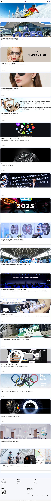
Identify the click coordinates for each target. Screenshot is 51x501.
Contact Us (35, 483)
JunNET (35, 500)
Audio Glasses (3, 483)
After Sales (19, 481)
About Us (35, 481)
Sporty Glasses (3, 481)
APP (18, 482)
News (34, 482)
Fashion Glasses (3, 482)
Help (18, 483)
